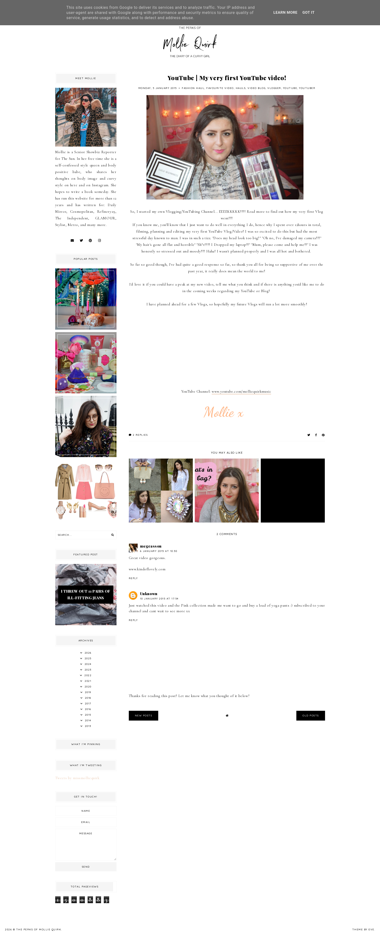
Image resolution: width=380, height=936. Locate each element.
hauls (241, 88)
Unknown (148, 593)
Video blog (256, 88)
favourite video (220, 88)
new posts (143, 715)
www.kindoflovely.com (147, 569)
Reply (133, 578)
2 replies (138, 435)
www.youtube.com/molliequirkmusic (241, 391)
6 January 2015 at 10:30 (158, 551)
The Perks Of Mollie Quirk (38, 929)
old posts (310, 715)
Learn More (286, 12)
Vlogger (274, 88)
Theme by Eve (363, 929)
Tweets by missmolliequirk (77, 778)
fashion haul (193, 88)
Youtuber (307, 88)
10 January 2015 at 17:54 (159, 598)
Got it (308, 12)
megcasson (151, 546)
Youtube (290, 88)
